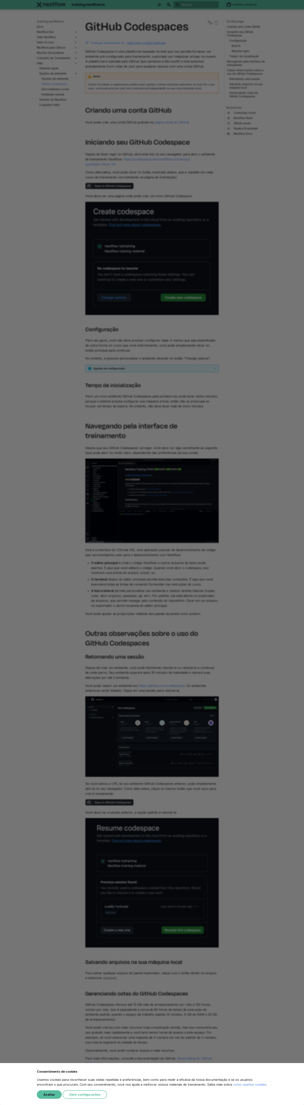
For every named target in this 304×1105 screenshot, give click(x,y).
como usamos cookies (249, 1084)
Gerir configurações (84, 1094)
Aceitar (49, 1094)
